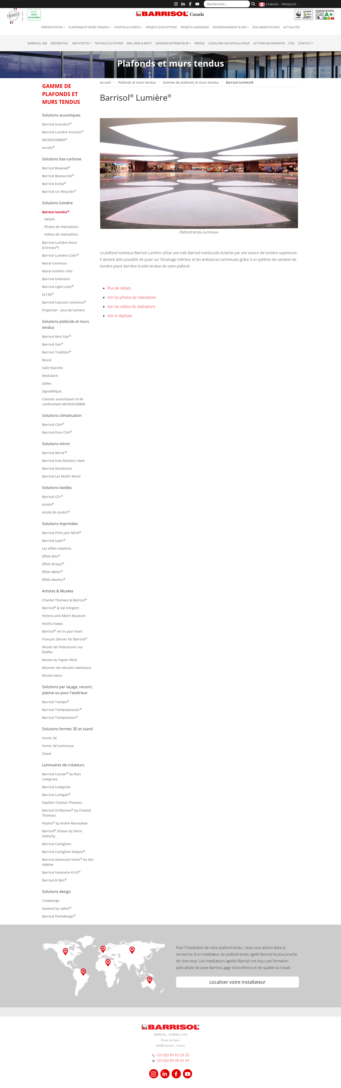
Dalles (47, 383)
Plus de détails (119, 288)
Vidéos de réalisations (61, 234)
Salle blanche (52, 368)
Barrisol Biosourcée (58, 175)
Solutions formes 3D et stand (67, 728)
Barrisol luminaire (56, 279)
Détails (49, 219)
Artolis (48, 504)
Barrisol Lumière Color (60, 255)
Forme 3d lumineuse (58, 746)
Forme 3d (49, 738)
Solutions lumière (57, 202)
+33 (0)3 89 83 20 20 (172, 1055)
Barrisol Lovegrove (56, 787)
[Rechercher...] (227, 3)
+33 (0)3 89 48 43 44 (172, 1060)
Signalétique (51, 391)
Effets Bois (51, 556)
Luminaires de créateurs (63, 764)
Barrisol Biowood (56, 168)
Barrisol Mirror (54, 452)
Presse (199, 43)
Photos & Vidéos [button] (127, 27)
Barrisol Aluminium (57, 468)
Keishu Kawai (52, 623)
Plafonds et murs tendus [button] (89, 27)
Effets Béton (52, 571)
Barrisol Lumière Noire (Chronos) (59, 245)
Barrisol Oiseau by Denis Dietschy (62, 833)
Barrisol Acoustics (57, 124)
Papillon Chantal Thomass (62, 802)
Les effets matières (56, 548)
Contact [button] (304, 43)
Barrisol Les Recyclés (59, 191)
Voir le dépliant (119, 315)
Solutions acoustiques (61, 115)
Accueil (105, 82)
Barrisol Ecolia (54, 183)
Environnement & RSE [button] (229, 27)
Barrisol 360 (37, 43)
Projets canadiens (194, 27)
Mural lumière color (57, 271)
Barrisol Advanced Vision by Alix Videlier (67, 861)
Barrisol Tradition (56, 352)
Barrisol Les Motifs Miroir (61, 476)
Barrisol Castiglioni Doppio (63, 851)
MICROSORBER (54, 139)
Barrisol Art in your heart (62, 631)
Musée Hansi (52, 675)
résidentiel (59, 43)
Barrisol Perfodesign (58, 916)
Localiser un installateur (229, 43)
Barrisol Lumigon (56, 794)
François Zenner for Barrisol (64, 639)
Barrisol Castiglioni (56, 844)
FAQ (291, 43)
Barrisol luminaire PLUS (61, 872)
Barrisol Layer (53, 540)
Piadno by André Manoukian (65, 823)
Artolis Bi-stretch (56, 512)
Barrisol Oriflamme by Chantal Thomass (66, 812)
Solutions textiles (57, 487)
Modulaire (50, 375)
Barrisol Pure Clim (57, 432)
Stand (46, 753)
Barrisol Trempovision (60, 717)
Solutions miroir (56, 443)
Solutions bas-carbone (61, 159)
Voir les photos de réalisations (131, 297)
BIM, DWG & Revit (139, 43)
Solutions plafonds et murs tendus (65, 324)
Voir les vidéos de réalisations (131, 306)
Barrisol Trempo (55, 701)
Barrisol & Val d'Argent (60, 607)
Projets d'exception (161, 27)
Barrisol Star (52, 344)
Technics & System (109, 43)
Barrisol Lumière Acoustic (63, 132)
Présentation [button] (52, 27)
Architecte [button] (80, 43)
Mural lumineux (54, 263)
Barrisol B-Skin (54, 880)
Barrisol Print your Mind (61, 532)
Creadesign (51, 900)
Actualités (291, 27)
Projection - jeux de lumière (63, 310)
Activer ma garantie (269, 43)
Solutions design (56, 891)
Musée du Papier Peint (59, 660)
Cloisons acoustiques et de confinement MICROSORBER (63, 401)
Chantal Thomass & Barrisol (64, 600)
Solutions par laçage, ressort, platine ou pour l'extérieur (67, 689)
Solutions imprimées (60, 523)
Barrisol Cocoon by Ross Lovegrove (61, 776)
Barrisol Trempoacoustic (62, 709)
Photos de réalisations (61, 226)
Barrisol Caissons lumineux (64, 302)
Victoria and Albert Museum (63, 616)
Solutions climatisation (62, 415)
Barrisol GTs (52, 496)
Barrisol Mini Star (56, 336)
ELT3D (48, 294)
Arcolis (48, 147)
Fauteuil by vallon (56, 908)
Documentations (266, 27)
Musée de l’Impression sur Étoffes (62, 649)
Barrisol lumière (55, 212)
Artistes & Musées (57, 591)
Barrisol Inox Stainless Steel (63, 460)
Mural (46, 360)
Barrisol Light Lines (58, 286)
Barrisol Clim (53, 424)
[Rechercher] (252, 3)
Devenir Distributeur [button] (172, 43)
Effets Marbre (53, 579)
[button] (280, 4)
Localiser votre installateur (237, 982)
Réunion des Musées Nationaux (66, 667)
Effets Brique (53, 564)
